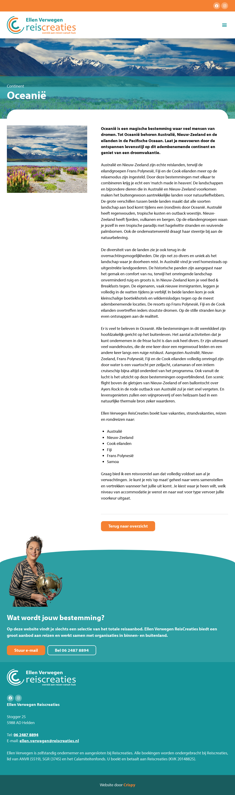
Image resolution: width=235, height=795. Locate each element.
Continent (15, 86)
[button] (224, 25)
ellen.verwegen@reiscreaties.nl (49, 740)
